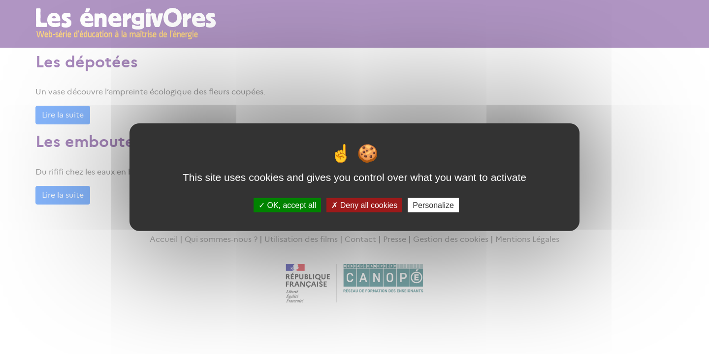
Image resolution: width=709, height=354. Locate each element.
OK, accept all (287, 205)
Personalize (433, 205)
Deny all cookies (364, 205)
